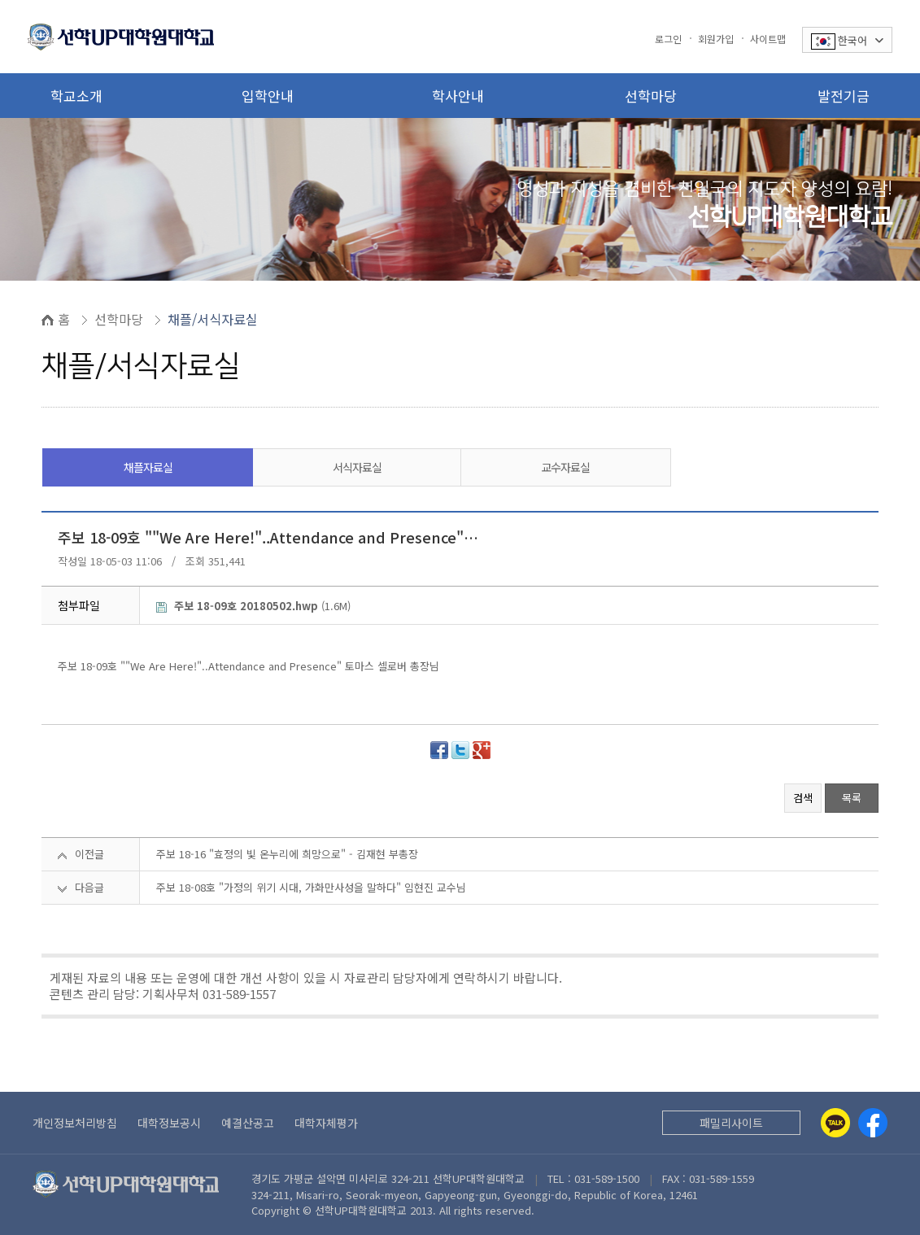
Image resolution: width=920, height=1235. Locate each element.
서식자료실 (357, 467)
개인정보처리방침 (75, 1123)
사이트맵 (768, 39)
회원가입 (716, 39)
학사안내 (458, 95)
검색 (803, 797)
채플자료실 (148, 467)
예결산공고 (247, 1123)
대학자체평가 (326, 1123)
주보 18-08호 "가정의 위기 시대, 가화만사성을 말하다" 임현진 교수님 (311, 887)
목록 (851, 797)
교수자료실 (565, 467)
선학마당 (651, 95)
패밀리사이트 (731, 1123)
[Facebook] (872, 1122)
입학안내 (268, 95)
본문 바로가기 (0, 0)
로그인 (668, 39)
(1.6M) (253, 605)
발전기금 (844, 95)
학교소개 (76, 95)
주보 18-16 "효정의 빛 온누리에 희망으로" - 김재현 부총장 (287, 854)
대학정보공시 (169, 1123)
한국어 (847, 41)
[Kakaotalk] (835, 1122)
